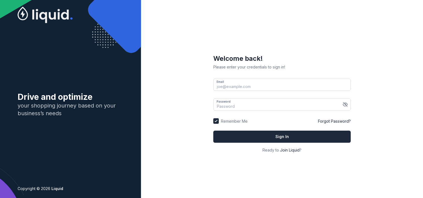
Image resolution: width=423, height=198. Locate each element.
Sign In (282, 136)
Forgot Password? (334, 121)
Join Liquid (290, 150)
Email (220, 81)
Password (224, 101)
